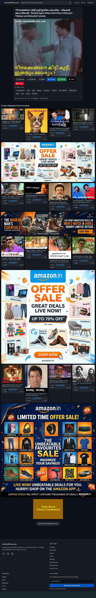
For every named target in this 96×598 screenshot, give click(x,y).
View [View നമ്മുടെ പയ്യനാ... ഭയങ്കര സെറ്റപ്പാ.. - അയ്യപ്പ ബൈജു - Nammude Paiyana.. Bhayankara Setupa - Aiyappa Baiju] (28, 254)
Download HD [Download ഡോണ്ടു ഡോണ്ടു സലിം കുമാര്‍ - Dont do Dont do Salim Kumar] (36, 398)
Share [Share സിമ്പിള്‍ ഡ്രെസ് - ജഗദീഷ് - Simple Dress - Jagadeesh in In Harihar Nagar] (76, 263)
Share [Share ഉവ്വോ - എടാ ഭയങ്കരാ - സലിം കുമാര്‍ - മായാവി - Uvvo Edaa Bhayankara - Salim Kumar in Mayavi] (5, 203)
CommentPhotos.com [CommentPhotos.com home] (9, 544)
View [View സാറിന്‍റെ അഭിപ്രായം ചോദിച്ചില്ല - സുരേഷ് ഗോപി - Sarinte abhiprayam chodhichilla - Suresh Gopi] (52, 133)
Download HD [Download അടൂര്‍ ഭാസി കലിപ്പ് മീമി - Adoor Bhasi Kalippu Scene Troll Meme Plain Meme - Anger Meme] (84, 127)
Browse (83, 2)
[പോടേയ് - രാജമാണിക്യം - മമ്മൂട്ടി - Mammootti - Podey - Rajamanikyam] (12, 246)
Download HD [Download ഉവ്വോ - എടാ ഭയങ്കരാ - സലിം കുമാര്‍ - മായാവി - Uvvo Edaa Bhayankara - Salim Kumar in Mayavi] (13, 201)
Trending (76, 2)
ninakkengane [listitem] (72, 90)
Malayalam (90, 2)
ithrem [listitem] (28, 93)
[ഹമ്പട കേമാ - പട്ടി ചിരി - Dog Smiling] (36, 121)
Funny (51, 556)
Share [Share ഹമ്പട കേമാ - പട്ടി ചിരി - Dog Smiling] (28, 139)
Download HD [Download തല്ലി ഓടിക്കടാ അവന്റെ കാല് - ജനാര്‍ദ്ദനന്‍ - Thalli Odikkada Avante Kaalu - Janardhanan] (60, 206)
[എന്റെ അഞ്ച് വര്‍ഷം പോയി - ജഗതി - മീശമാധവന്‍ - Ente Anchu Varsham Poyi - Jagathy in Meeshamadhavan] (12, 374)
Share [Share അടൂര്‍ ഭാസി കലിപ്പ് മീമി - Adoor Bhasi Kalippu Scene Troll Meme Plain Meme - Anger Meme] (76, 129)
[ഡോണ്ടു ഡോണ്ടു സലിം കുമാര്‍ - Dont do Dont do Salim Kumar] (36, 378)
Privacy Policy (54, 565)
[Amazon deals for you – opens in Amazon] (48, 223)
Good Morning (54, 562)
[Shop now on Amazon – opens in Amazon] (48, 317)
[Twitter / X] (8, 553)
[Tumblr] (12, 553)
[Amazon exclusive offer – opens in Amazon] (48, 450)
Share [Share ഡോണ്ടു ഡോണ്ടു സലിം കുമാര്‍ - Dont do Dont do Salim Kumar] (28, 400)
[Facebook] (3, 553)
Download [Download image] (32, 79)
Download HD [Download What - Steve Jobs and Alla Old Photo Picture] (84, 387)
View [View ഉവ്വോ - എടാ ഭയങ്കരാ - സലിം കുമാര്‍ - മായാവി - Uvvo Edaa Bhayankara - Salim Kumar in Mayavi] (5, 201)
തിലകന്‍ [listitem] (54, 90)
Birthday (52, 559)
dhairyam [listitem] (34, 93)
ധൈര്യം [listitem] (46, 90)
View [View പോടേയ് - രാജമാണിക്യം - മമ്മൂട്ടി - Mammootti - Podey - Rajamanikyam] (5, 262)
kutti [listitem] (22, 93)
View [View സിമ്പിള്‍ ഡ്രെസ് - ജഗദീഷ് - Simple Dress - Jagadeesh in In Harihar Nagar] (76, 260)
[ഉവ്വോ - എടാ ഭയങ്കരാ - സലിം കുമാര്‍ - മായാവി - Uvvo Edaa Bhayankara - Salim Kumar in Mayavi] (12, 189)
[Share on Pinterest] (19, 83)
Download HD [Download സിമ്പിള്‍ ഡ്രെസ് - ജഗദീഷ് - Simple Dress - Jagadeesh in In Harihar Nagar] (84, 260)
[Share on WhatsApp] (62, 79)
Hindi (3, 580)
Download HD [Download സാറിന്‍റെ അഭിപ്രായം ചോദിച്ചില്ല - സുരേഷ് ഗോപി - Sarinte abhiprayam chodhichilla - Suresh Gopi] (60, 133)
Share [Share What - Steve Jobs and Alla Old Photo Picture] (76, 390)
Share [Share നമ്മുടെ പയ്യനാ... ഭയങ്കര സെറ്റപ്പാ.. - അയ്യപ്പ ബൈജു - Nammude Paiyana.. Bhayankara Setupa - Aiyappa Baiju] (28, 257)
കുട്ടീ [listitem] (33, 90)
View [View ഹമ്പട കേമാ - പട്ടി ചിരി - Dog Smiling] (28, 137)
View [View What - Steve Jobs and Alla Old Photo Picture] (76, 387)
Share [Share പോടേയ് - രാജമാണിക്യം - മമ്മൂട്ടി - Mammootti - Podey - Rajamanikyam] (5, 265)
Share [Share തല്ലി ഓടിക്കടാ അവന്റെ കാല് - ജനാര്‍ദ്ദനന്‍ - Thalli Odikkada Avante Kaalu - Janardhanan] (52, 209)
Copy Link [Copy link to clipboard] (20, 79)
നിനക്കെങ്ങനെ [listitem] (20, 90)
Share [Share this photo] (41, 79)
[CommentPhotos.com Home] (10, 2)
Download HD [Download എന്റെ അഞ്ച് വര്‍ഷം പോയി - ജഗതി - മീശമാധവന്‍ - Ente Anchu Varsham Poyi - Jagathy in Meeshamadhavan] (13, 389)
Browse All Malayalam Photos (48, 523)
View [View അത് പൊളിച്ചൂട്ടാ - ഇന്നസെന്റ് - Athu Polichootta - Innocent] (28, 199)
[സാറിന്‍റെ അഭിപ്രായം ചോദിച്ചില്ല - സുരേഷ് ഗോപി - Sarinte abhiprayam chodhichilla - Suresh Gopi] (60, 118)
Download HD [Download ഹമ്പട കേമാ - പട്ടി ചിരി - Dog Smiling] (36, 137)
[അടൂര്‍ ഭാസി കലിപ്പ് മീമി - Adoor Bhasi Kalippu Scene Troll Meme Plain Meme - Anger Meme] (83, 115)
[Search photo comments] (44, 2)
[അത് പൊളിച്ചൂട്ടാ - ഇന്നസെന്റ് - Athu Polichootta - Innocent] (36, 188)
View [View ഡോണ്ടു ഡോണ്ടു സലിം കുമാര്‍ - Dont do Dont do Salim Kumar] (28, 398)
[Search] (70, 2)
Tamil (3, 586)
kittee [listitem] (17, 93)
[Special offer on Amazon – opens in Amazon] (48, 162)
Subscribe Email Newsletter (72, 585)
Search (52, 553)
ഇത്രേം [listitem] (39, 90)
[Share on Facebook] (51, 79)
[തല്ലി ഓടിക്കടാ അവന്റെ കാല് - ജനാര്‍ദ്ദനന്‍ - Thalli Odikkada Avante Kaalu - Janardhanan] (60, 192)
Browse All (53, 550)
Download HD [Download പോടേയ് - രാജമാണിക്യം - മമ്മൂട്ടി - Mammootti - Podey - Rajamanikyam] (13, 262)
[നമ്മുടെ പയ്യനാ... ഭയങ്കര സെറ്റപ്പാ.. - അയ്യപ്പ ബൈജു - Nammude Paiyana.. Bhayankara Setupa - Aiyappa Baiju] (36, 242)
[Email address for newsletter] (72, 581)
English (4, 577)
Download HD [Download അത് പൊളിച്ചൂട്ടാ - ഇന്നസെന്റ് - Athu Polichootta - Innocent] (36, 199)
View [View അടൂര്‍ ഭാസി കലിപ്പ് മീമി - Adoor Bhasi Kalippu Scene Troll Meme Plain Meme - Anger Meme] (76, 127)
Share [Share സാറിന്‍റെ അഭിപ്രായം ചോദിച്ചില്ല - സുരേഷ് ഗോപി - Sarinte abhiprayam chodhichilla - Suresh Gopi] (52, 135)
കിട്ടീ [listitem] (28, 90)
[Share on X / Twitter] (71, 79)
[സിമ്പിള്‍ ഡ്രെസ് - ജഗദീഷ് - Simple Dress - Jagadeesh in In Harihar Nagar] (83, 245)
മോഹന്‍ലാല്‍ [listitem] (63, 90)
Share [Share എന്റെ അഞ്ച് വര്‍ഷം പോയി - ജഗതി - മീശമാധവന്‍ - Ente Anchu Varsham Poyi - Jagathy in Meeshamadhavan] (5, 391)
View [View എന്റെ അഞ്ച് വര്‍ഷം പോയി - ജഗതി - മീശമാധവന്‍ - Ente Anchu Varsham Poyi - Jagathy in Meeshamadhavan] (5, 389)
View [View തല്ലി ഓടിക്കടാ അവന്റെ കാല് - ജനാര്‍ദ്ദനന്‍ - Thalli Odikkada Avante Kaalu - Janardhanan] (52, 206)
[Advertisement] (48, 594)
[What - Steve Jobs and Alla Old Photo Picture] (83, 373)
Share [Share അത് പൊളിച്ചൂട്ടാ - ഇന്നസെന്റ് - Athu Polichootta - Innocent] (28, 202)
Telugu (4, 589)
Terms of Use (54, 568)
